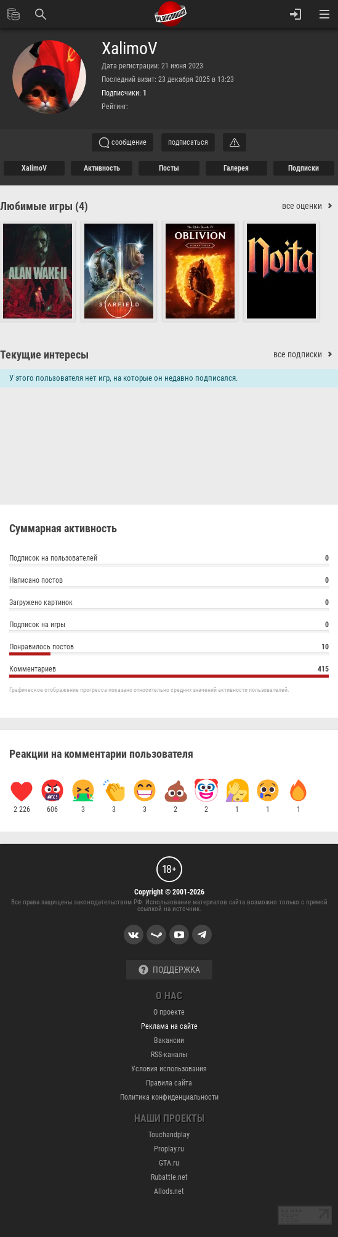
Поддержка (169, 970)
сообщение (123, 142)
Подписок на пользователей (169, 560)
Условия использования (169, 1069)
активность (102, 168)
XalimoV (130, 48)
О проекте (169, 1012)
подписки (303, 168)
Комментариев (169, 670)
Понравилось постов (169, 648)
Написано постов (169, 582)
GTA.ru (169, 1163)
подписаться (188, 142)
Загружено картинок (169, 604)
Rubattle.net (169, 1177)
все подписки (305, 354)
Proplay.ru (169, 1149)
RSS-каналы (169, 1054)
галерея (236, 168)
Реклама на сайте (169, 1026)
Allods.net (169, 1191)
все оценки (310, 206)
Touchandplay (169, 1134)
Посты (169, 168)
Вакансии (169, 1040)
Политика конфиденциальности (169, 1097)
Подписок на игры (169, 626)
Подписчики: (124, 93)
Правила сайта (169, 1083)
